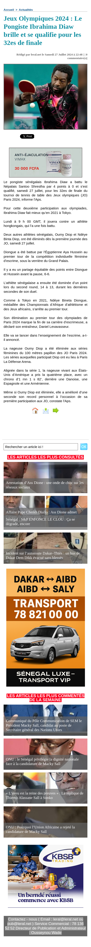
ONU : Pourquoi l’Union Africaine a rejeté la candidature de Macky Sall (40, 829)
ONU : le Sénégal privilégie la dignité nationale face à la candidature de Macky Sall (42, 761)
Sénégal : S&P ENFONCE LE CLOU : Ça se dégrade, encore (40, 521)
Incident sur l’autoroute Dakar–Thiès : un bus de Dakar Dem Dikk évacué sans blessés (43, 555)
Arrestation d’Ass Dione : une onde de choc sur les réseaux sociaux (45, 485)
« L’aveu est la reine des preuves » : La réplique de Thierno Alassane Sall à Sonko (44, 795)
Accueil (9, 9)
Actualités (26, 9)
